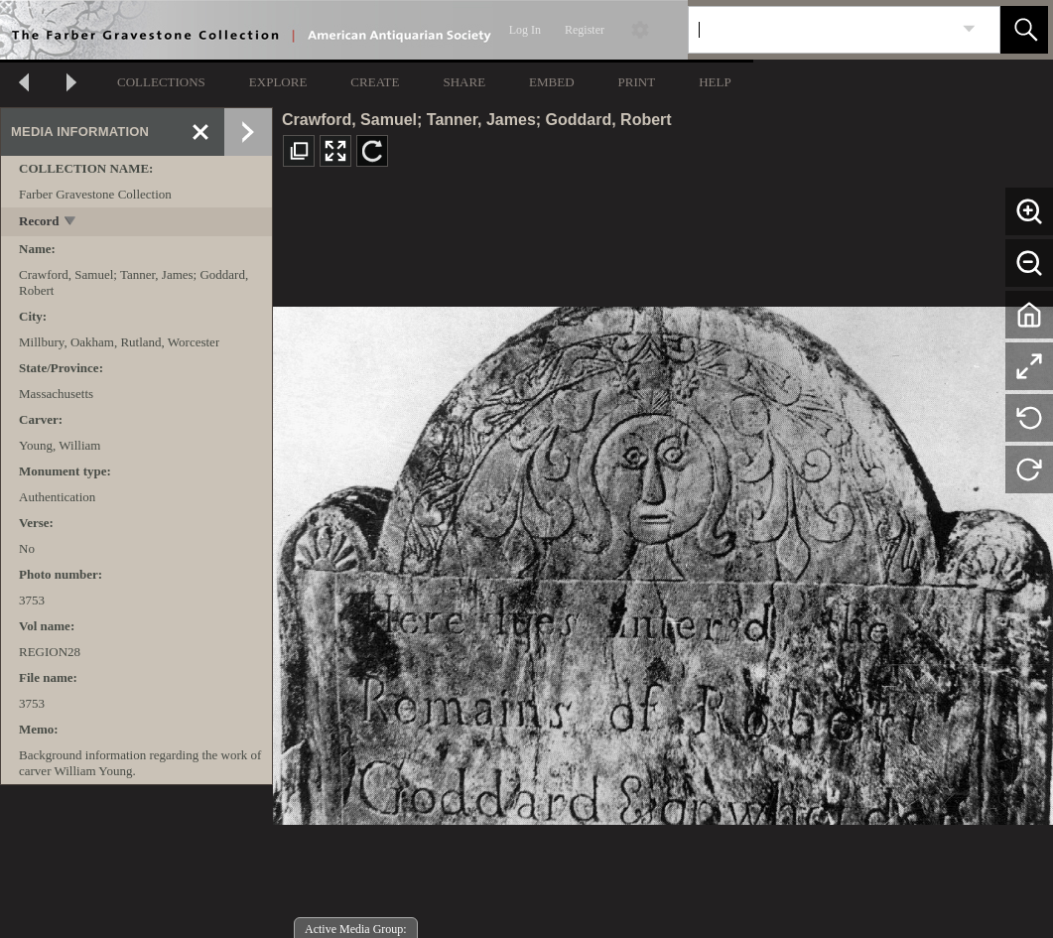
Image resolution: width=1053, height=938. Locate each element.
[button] (1024, 30)
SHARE (464, 81)
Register (584, 30)
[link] (969, 29)
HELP (715, 81)
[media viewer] (663, 560)
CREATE (374, 81)
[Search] (821, 30)
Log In (525, 30)
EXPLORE (278, 81)
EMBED (552, 81)
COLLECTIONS (161, 81)
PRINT (637, 81)
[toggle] (71, 222)
